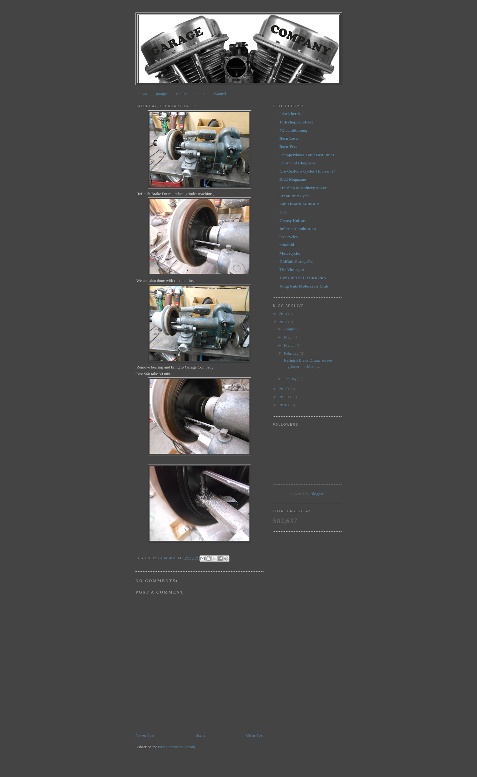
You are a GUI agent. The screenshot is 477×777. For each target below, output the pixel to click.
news (143, 93)
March (290, 345)
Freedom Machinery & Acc (303, 187)
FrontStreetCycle (294, 195)
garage (161, 93)
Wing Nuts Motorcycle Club (303, 286)
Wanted (220, 93)
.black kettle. (290, 113)
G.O (283, 212)
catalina (182, 93)
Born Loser (289, 138)
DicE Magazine (292, 179)
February (292, 353)
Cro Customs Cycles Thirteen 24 (307, 171)
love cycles (288, 236)
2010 (283, 405)
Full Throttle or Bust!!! (299, 204)
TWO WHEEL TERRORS (302, 277)
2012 (283, 388)
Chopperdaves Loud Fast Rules (306, 155)
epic (201, 93)
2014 (283, 313)
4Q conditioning (293, 130)
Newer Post (144, 735)
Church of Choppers (297, 163)
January (291, 378)
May (288, 337)
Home (200, 735)
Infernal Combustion (297, 228)
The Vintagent (291, 269)
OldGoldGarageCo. (296, 261)
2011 (283, 396)
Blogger (316, 493)
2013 (283, 321)
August (290, 329)
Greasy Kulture (293, 220)
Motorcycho (289, 253)
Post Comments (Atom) (177, 746)
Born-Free (288, 146)
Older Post (254, 735)
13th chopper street (296, 122)
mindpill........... (292, 245)
